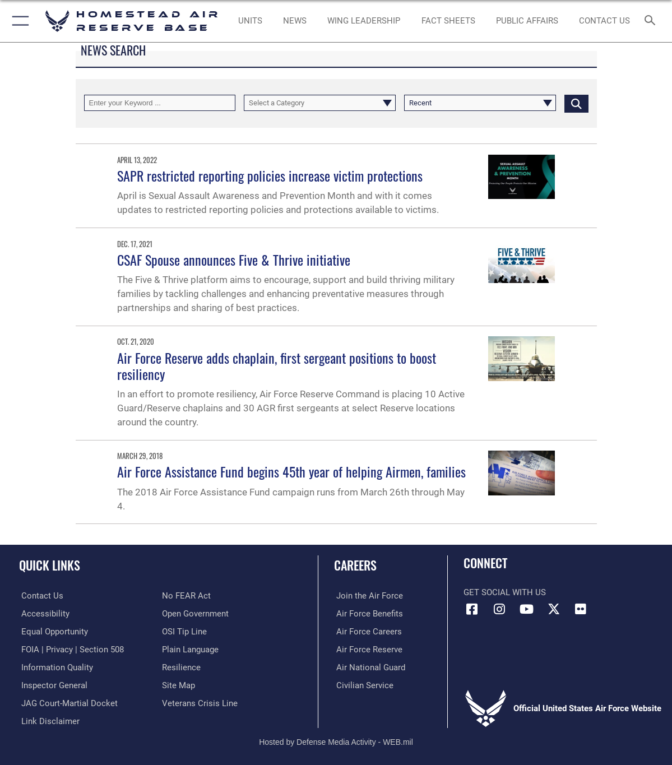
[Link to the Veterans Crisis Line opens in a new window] (200, 702)
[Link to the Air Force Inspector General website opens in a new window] (52, 684)
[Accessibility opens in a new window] (43, 614)
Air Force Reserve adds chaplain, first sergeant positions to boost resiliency (276, 365)
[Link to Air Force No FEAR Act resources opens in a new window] (186, 596)
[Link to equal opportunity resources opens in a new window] (52, 631)
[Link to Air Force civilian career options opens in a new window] (362, 684)
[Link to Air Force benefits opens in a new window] (367, 614)
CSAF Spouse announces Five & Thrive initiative (233, 259)
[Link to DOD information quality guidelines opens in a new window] (55, 667)
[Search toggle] (652, 21)
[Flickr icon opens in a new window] (580, 609)
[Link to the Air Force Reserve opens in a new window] (367, 649)
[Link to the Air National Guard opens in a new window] (368, 667)
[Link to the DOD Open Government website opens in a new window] (195, 614)
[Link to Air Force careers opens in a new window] (367, 631)
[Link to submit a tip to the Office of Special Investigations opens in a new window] (184, 631)
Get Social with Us (505, 592)
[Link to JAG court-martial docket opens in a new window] (67, 702)
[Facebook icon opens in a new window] (472, 609)
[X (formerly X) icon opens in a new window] (553, 609)
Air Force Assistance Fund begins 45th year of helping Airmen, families (291, 471)
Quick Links (49, 564)
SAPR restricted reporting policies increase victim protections (270, 175)
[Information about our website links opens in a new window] (48, 720)
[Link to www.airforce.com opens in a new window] (367, 596)
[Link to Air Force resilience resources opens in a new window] (181, 667)
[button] (18, 21)
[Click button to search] (576, 103)
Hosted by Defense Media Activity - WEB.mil (336, 739)
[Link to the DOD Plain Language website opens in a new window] (190, 649)
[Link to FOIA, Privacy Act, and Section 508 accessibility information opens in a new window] (70, 649)
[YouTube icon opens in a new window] (526, 609)
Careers (355, 564)
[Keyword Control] (160, 103)
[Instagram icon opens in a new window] (499, 609)
